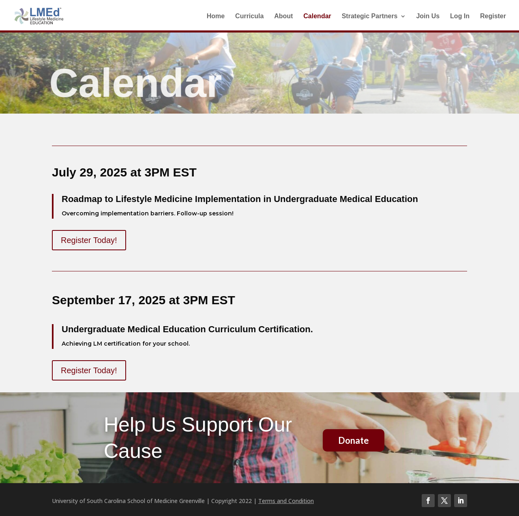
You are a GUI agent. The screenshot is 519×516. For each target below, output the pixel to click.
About (283, 16)
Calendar (317, 16)
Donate (353, 440)
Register (493, 16)
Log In (460, 16)
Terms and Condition (286, 501)
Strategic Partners (370, 16)
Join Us (428, 16)
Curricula (249, 16)
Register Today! (89, 240)
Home (216, 16)
